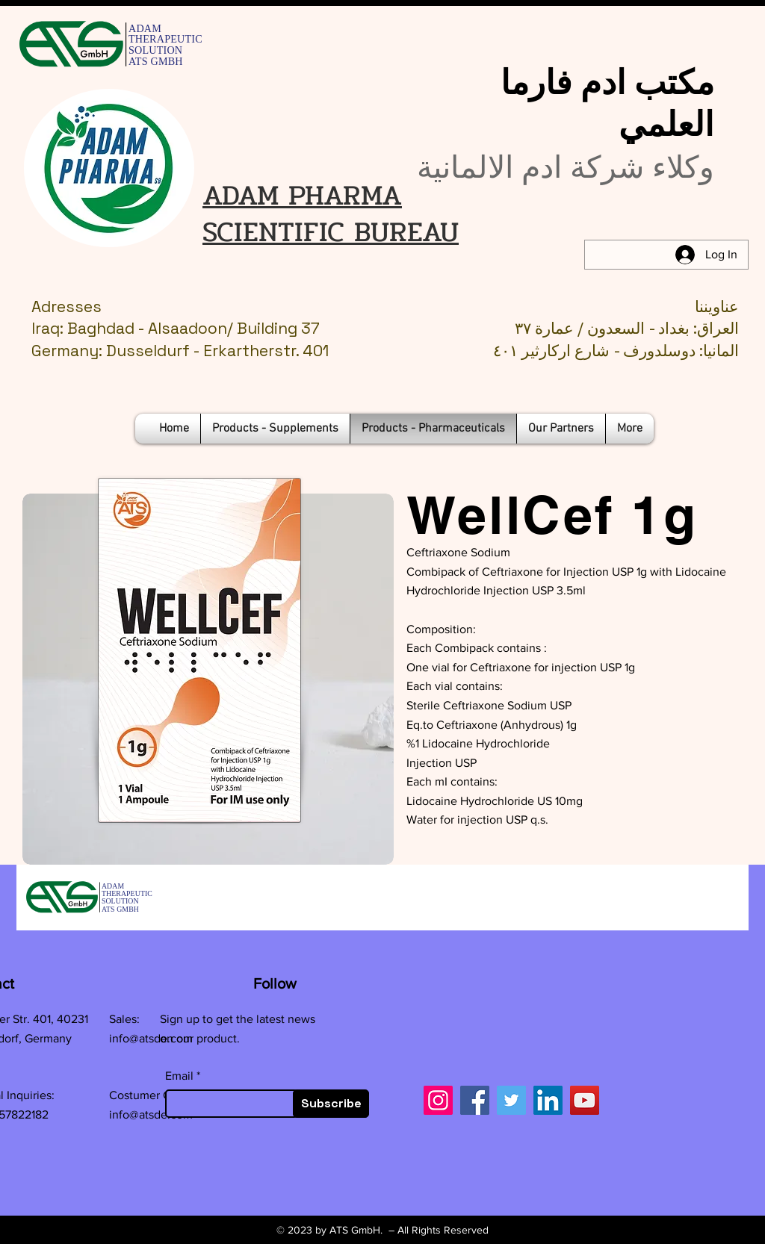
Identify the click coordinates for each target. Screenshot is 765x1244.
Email (179, 1076)
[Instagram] (438, 1100)
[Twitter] (511, 1100)
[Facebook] (474, 1100)
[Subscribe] (331, 1103)
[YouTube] (584, 1100)
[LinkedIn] (548, 1100)
